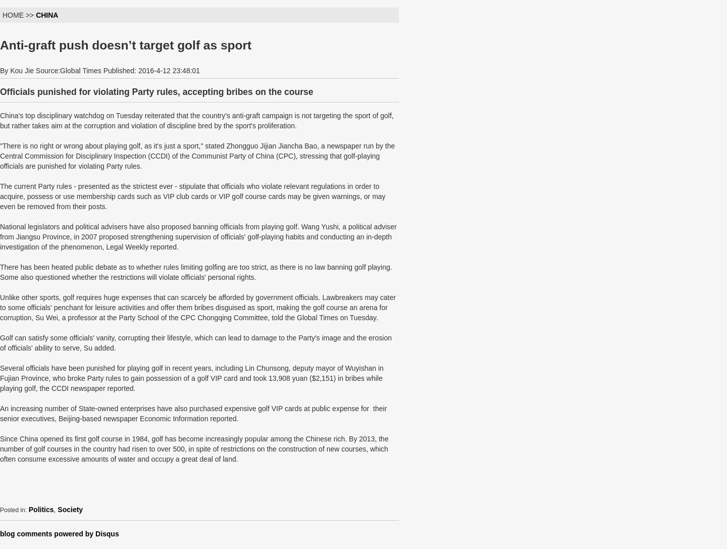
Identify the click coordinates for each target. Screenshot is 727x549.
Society (70, 510)
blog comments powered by (59, 534)
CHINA (47, 15)
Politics (41, 510)
